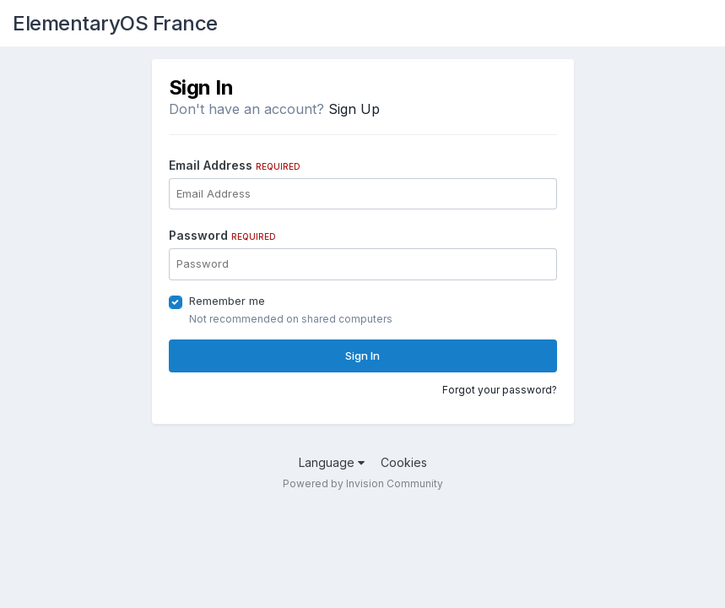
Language (332, 462)
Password (222, 235)
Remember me (227, 300)
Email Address (234, 165)
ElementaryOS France (115, 23)
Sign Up (354, 108)
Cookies (404, 462)
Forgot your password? (499, 389)
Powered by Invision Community (363, 483)
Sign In (362, 355)
